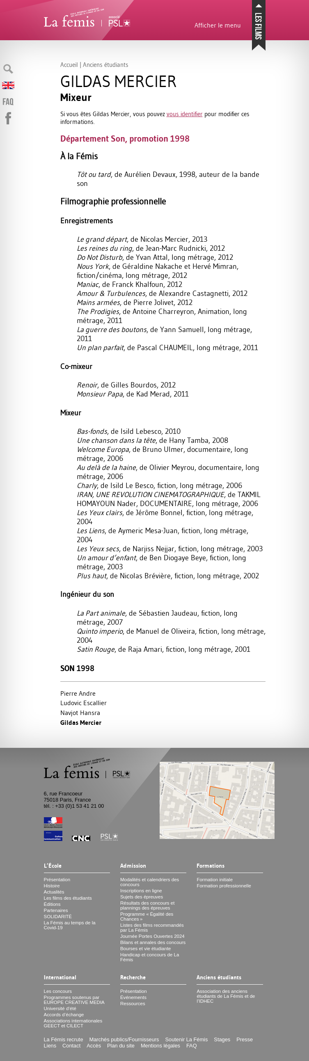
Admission (133, 866)
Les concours (58, 991)
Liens (50, 1046)
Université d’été (60, 1008)
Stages (222, 1039)
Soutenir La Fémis (186, 1039)
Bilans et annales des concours (152, 942)
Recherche (133, 977)
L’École (53, 866)
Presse (244, 1039)
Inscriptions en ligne (141, 890)
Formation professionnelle (224, 885)
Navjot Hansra (80, 712)
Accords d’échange (64, 1014)
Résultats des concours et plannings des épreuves (147, 905)
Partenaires (56, 910)
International (60, 977)
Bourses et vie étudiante (145, 948)
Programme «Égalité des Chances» (146, 916)
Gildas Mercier (80, 722)
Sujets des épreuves (141, 896)
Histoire (52, 885)
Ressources (132, 1003)
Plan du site (121, 1046)
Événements (133, 997)
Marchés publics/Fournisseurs (124, 1039)
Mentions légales (160, 1046)
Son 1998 (77, 668)
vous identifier (185, 114)
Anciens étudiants (219, 977)
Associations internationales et (73, 1023)
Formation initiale (215, 879)
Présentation (57, 879)
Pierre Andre (78, 693)
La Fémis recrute (63, 1039)
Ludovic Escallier (83, 703)
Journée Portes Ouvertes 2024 (152, 936)
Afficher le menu (218, 25)
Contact (71, 1046)
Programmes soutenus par (74, 1000)
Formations (210, 866)
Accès (94, 1046)
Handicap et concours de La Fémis (149, 957)
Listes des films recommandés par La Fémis (152, 928)
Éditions (52, 904)
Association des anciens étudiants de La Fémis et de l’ (226, 996)
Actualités (54, 891)
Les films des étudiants (68, 898)
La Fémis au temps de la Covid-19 (70, 925)
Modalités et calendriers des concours (149, 882)
